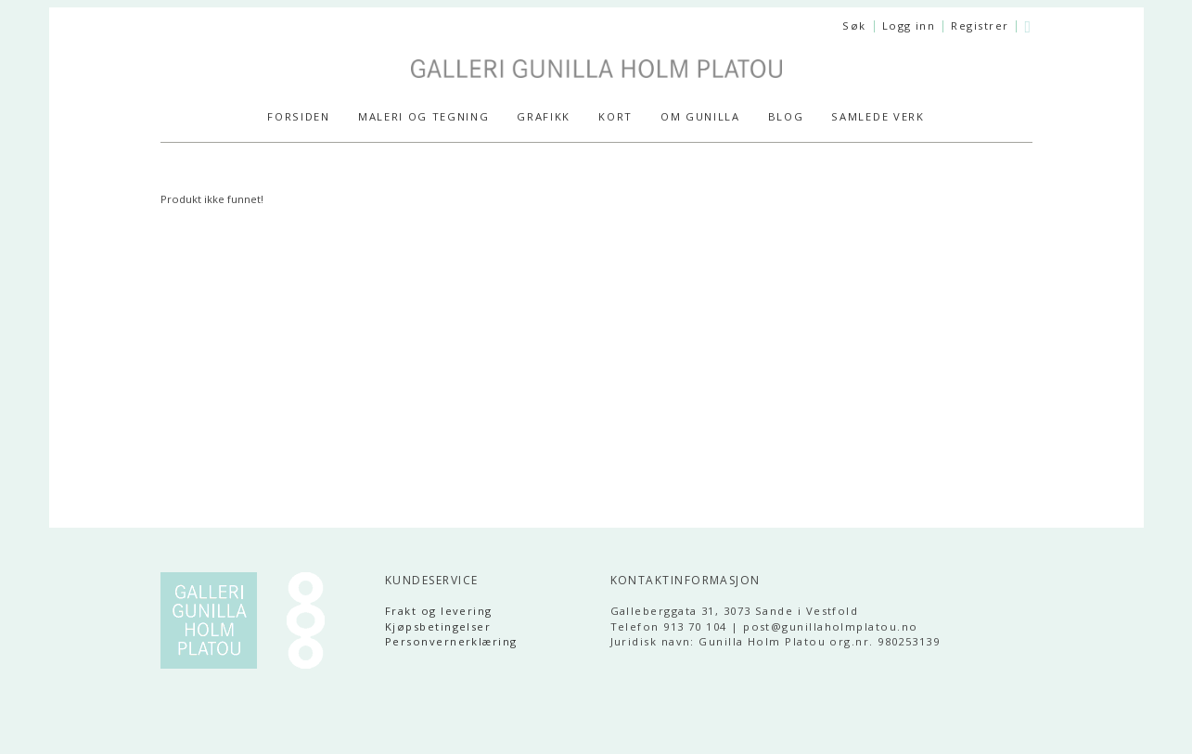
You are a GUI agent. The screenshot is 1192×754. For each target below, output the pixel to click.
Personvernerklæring (451, 641)
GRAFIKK (543, 116)
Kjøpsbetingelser (438, 626)
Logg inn (909, 25)
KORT (615, 116)
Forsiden (298, 116)
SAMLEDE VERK (877, 116)
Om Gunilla (700, 116)
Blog (786, 116)
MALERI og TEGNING (424, 116)
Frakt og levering (439, 611)
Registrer (979, 25)
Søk (853, 25)
